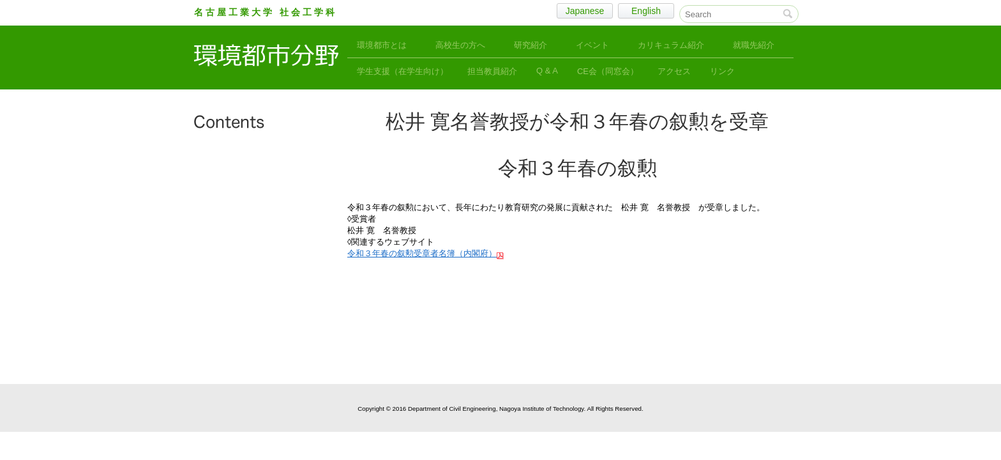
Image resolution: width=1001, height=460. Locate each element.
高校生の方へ (460, 45)
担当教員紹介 (492, 71)
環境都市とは (382, 45)
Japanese (585, 11)
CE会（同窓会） (607, 71)
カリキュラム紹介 (671, 45)
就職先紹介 (753, 45)
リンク (722, 71)
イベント (592, 45)
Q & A (547, 70)
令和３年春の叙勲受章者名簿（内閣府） (422, 253)
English (646, 11)
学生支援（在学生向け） (402, 71)
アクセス (674, 71)
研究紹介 (530, 45)
